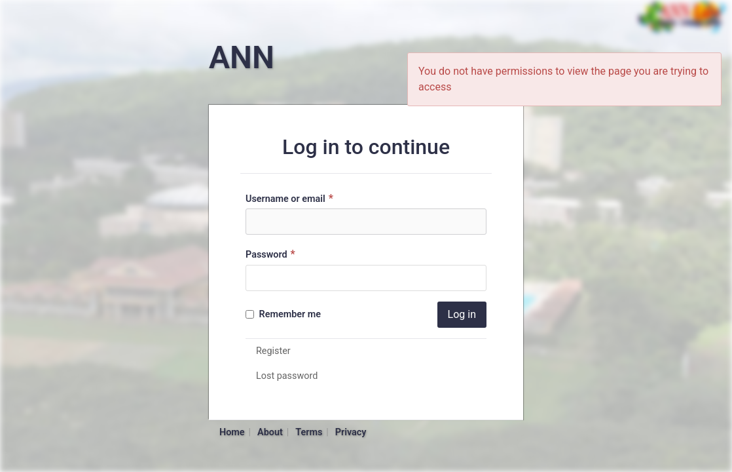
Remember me (283, 314)
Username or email (291, 198)
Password (272, 254)
